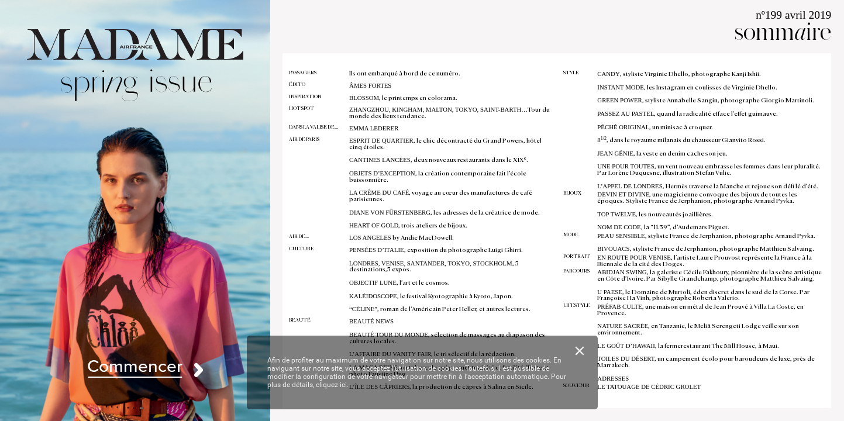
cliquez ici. (332, 385)
